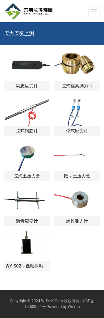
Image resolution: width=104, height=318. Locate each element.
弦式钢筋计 (27, 130)
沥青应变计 (27, 221)
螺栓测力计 (77, 221)
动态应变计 (27, 85)
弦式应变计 (77, 130)
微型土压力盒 (77, 176)
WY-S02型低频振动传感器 (27, 266)
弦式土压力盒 (27, 176)
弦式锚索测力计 (77, 85)
